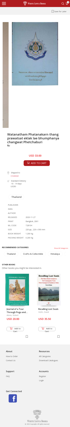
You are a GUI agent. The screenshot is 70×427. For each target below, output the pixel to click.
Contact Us (10, 360)
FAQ (8, 376)
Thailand (16, 196)
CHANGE (15, 176)
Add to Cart (15, 329)
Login (41, 380)
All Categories (45, 356)
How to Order (12, 356)
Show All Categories (61, 248)
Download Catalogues (48, 360)
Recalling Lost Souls (48, 309)
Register (42, 376)
